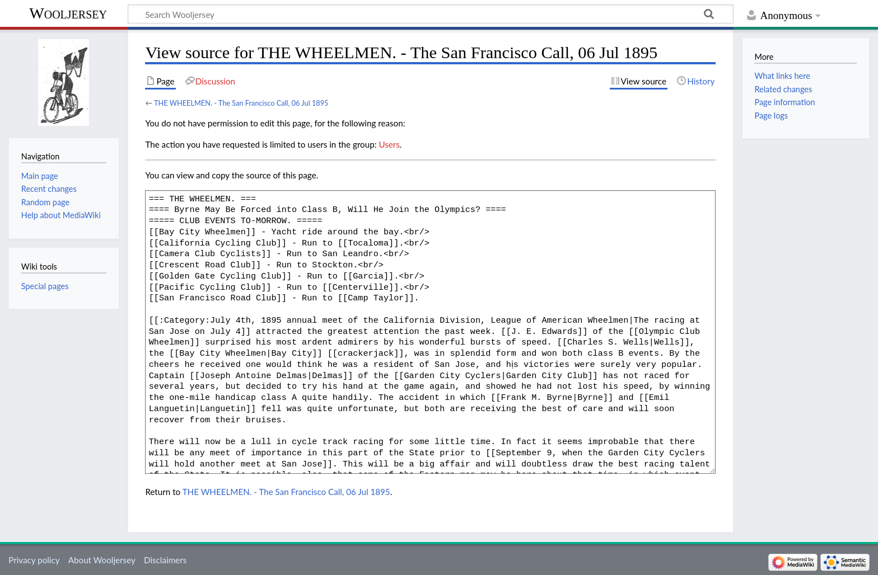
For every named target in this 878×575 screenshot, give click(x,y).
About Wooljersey (102, 560)
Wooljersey (68, 13)
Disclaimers (165, 560)
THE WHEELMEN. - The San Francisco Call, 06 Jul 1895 (241, 102)
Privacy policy (33, 560)
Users (389, 144)
